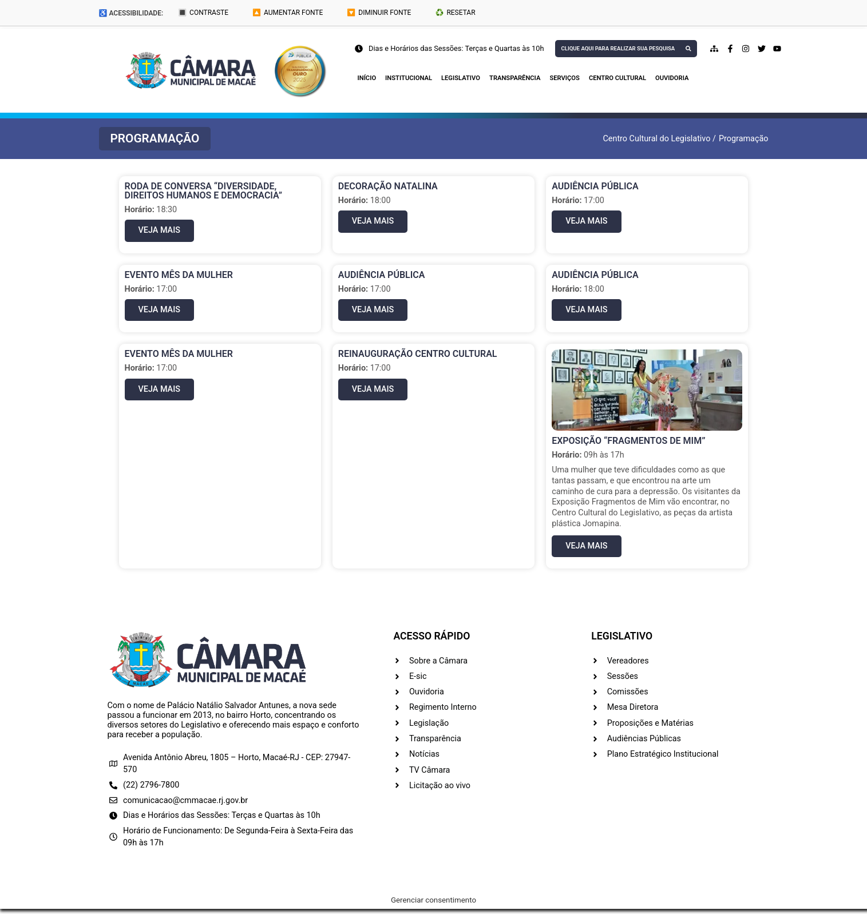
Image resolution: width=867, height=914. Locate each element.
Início (367, 78)
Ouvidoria (671, 78)
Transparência (514, 78)
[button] (155, 138)
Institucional (408, 78)
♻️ (455, 12)
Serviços (564, 78)
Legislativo (460, 78)
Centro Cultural (617, 78)
